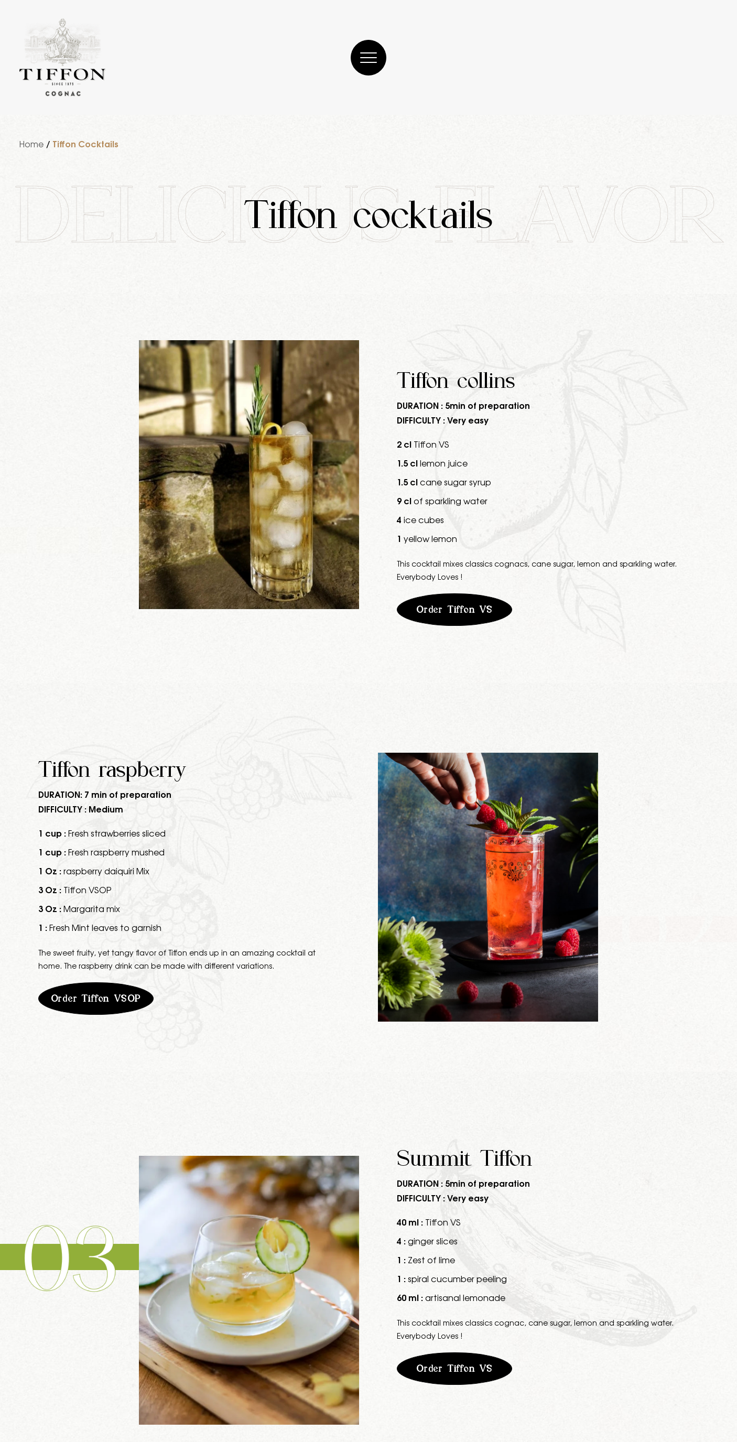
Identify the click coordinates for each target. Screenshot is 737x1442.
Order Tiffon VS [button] (454, 609)
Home (31, 143)
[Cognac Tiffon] (62, 57)
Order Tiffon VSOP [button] (96, 998)
